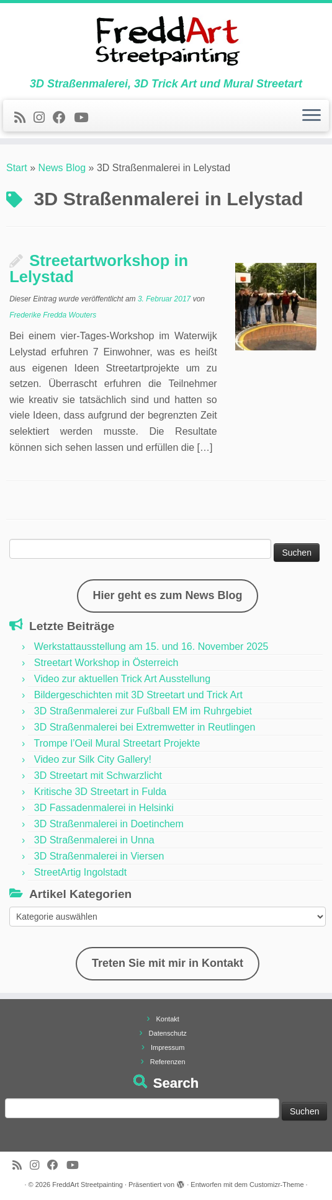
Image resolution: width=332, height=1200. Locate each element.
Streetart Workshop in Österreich (106, 662)
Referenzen (168, 1061)
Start (16, 167)
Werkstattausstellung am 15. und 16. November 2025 (151, 646)
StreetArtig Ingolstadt (80, 872)
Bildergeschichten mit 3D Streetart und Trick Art (138, 695)
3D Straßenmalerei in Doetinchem (109, 824)
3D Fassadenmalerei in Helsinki (104, 807)
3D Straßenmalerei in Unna (94, 840)
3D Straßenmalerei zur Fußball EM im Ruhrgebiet (143, 711)
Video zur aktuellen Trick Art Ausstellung (122, 678)
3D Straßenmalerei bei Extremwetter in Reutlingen (145, 727)
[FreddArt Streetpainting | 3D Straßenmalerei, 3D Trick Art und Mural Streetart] (166, 40)
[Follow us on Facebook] (63, 117)
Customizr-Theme (276, 1184)
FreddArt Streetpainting (87, 1184)
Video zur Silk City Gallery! (92, 759)
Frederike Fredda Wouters (52, 315)
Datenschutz (168, 1033)
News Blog (62, 167)
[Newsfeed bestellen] (24, 117)
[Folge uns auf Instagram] (43, 117)
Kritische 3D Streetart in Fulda (100, 791)
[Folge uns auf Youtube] (85, 117)
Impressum (167, 1047)
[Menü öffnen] (311, 116)
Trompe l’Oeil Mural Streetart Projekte (117, 743)
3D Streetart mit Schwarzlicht (98, 775)
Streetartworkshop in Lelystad (98, 268)
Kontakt (167, 1019)
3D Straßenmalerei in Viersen (99, 856)
